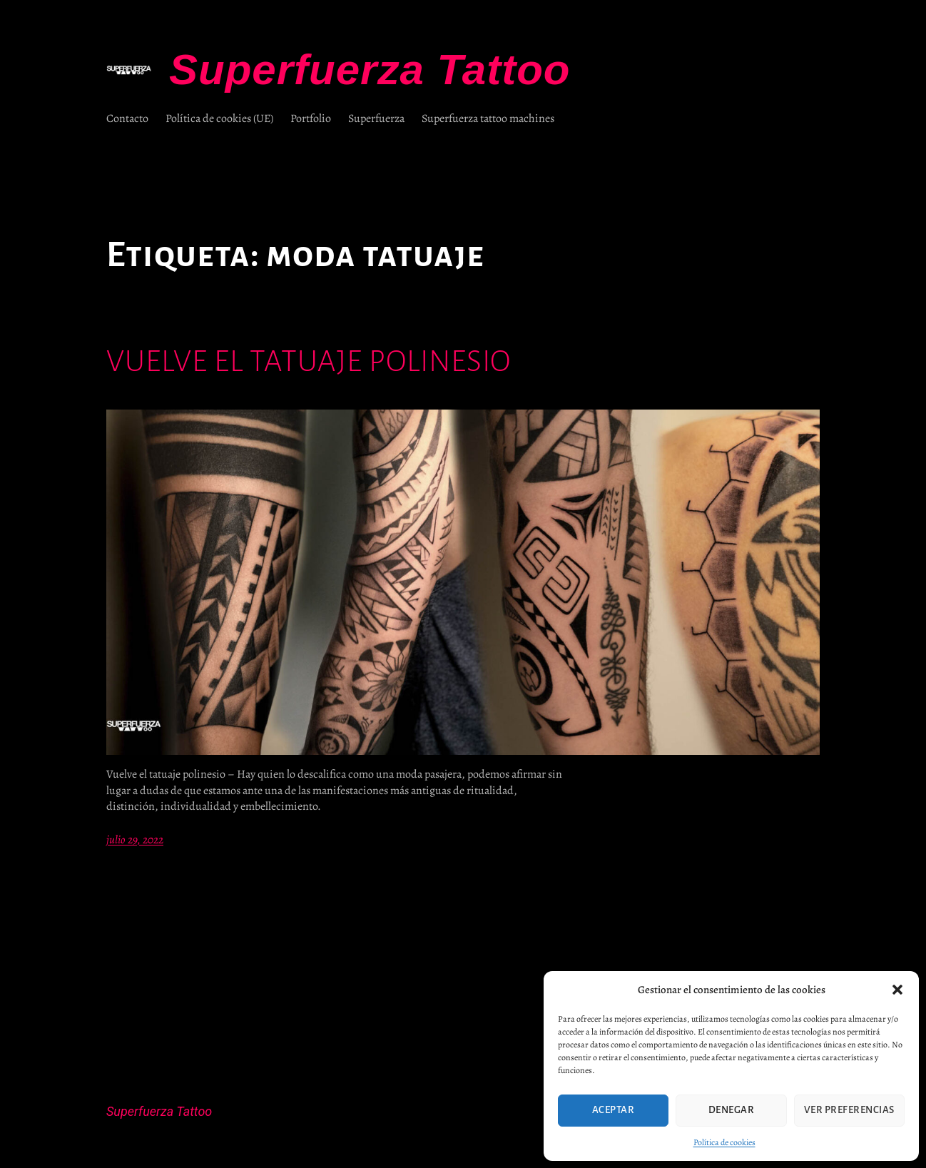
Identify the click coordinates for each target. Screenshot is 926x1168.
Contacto (127, 118)
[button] (897, 989)
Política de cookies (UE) (219, 118)
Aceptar (613, 1109)
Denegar (731, 1109)
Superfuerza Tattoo (369, 69)
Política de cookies (724, 1142)
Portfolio (310, 118)
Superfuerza (376, 118)
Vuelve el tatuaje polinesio (308, 361)
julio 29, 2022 (134, 840)
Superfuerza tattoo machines (488, 118)
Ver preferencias (849, 1109)
